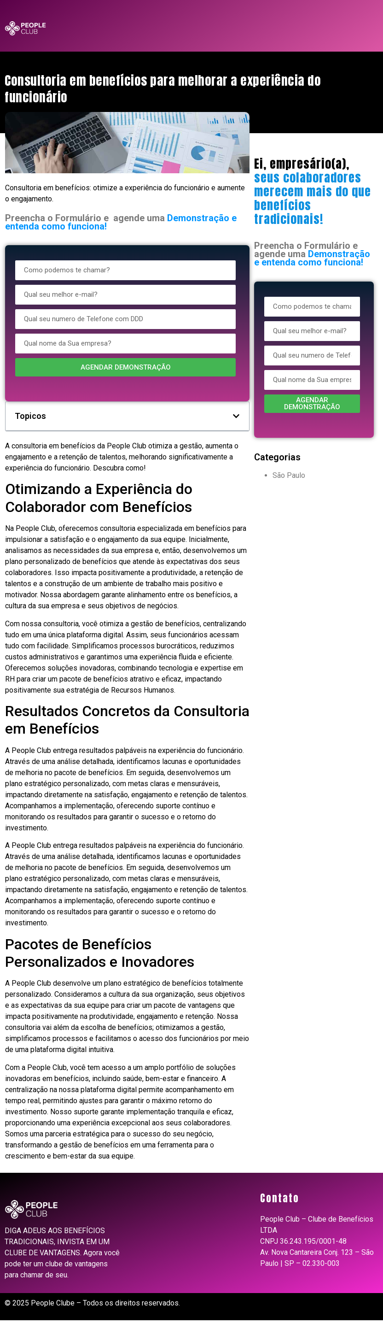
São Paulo (289, 475)
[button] (236, 416)
